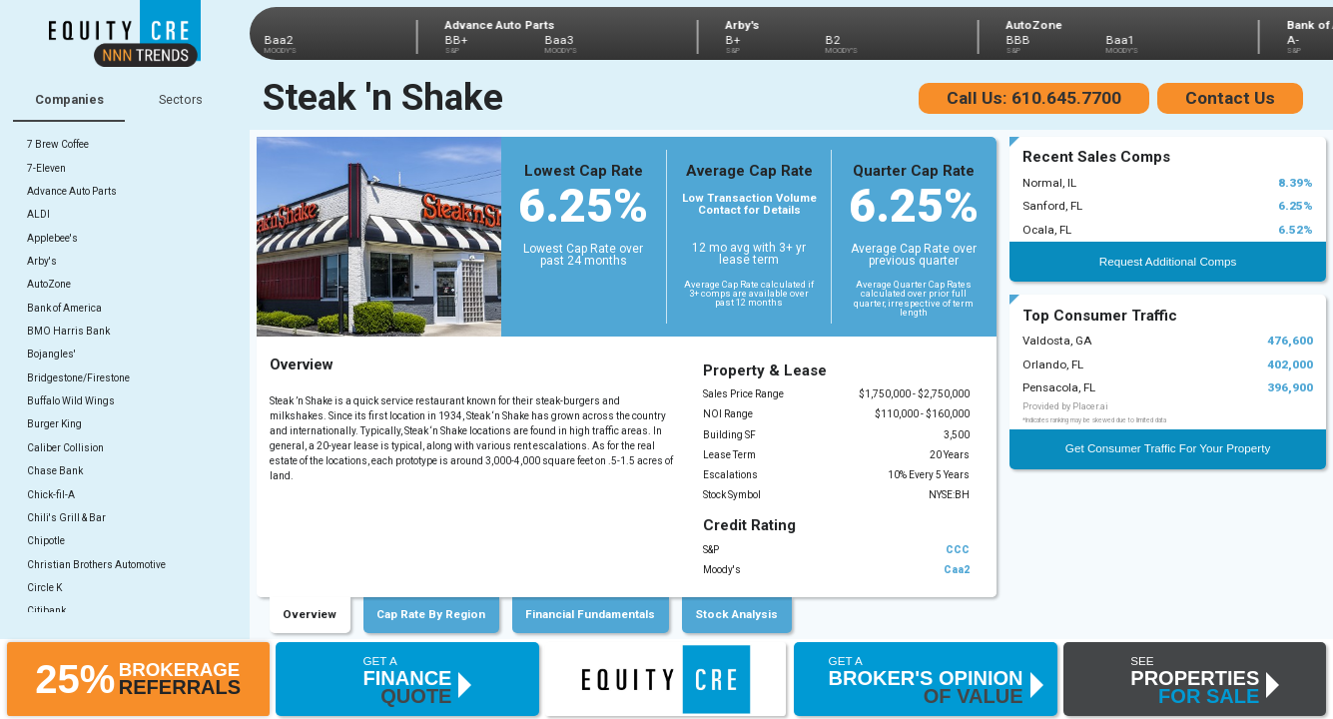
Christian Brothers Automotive (96, 564)
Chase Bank (55, 470)
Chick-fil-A (51, 494)
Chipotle (46, 540)
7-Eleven (46, 168)
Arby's (42, 261)
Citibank (46, 610)
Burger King (54, 423)
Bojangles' (51, 354)
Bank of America (64, 308)
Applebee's (52, 238)
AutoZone (49, 284)
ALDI (38, 214)
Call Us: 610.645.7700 (1034, 98)
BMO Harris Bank (68, 331)
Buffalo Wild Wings (71, 400)
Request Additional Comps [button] (1168, 261)
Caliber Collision (65, 447)
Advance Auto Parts (72, 191)
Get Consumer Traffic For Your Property (1167, 447)
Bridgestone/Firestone (78, 377)
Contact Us (1230, 98)
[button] (138, 678)
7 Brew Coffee (58, 144)
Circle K (44, 587)
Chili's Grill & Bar (66, 517)
